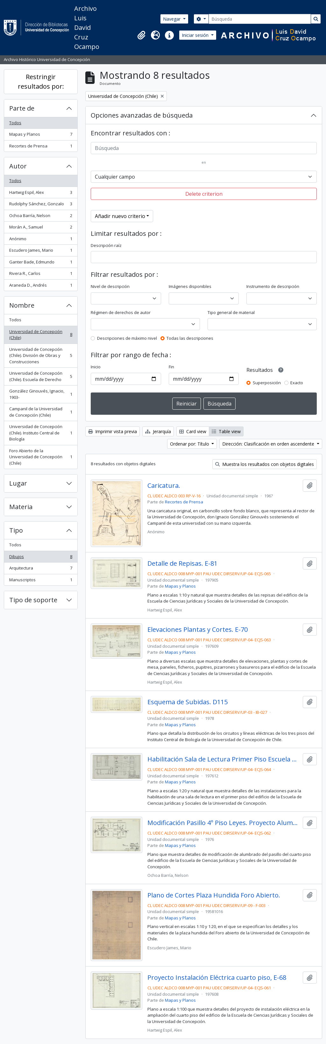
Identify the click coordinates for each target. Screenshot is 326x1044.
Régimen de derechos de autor (121, 312)
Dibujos (40, 558)
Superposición (267, 383)
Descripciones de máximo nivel (127, 338)
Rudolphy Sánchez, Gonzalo (40, 205)
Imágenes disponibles (190, 286)
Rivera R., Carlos (40, 274)
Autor (18, 166)
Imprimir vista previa (112, 431)
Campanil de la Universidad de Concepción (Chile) (40, 412)
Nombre (21, 305)
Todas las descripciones (190, 338)
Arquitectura (40, 569)
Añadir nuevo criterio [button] (120, 216)
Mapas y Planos (40, 135)
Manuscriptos (40, 581)
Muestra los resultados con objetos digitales (264, 464)
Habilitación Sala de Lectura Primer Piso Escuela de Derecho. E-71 (224, 759)
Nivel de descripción (110, 286)
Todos (15, 123)
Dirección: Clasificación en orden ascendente (268, 444)
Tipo (16, 530)
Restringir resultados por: (41, 81)
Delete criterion (204, 193)
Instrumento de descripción (272, 286)
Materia (20, 506)
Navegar (172, 19)
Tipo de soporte (33, 600)
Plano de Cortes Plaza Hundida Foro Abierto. (213, 895)
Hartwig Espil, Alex (40, 193)
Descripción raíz (106, 245)
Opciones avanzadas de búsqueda (142, 115)
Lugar (18, 483)
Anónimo (40, 240)
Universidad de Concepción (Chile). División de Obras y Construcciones (40, 355)
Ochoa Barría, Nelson (40, 217)
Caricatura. (163, 485)
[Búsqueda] (260, 19)
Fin (171, 367)
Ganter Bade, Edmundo (40, 263)
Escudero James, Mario (40, 251)
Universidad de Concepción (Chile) (40, 335)
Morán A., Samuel (40, 228)
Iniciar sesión (196, 35)
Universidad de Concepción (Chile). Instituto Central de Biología (40, 433)
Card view (192, 431)
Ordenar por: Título (190, 444)
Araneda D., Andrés (40, 286)
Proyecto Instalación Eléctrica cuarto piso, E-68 (216, 977)
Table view (226, 431)
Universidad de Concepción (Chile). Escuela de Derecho (40, 376)
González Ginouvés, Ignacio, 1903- (40, 394)
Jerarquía (158, 431)
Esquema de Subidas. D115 (187, 702)
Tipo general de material (231, 312)
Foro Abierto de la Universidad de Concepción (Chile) (40, 457)
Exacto (296, 383)
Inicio (96, 367)
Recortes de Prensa (40, 147)
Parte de (21, 108)
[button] (141, 35)
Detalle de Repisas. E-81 (182, 563)
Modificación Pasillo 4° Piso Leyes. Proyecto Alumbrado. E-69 (224, 823)
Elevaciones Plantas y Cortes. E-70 (197, 629)
